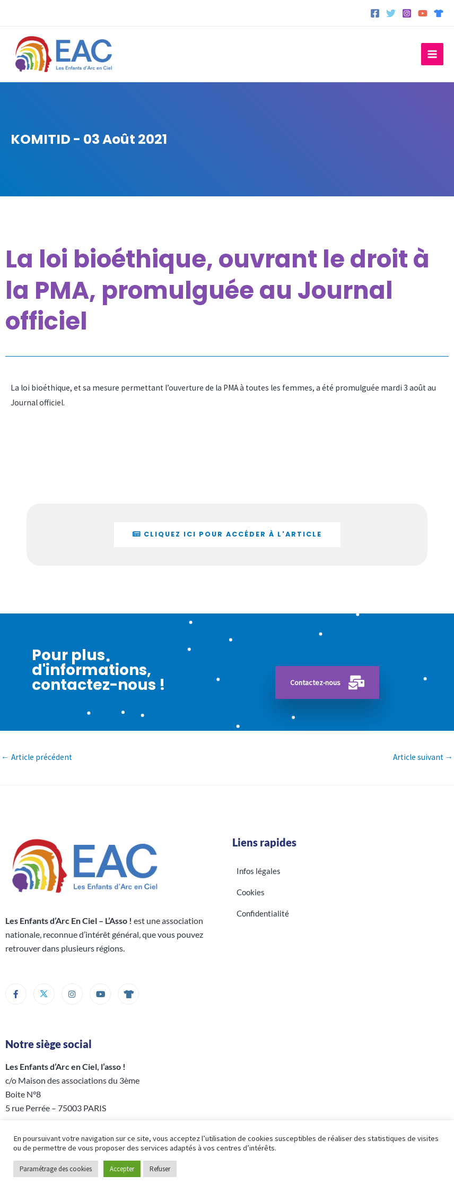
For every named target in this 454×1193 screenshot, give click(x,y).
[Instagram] (407, 13)
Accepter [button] (122, 1168)
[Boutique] (128, 994)
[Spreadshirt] (438, 13)
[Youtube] (100, 994)
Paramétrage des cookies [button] (56, 1168)
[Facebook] (375, 13)
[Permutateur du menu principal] (432, 54)
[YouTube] (422, 13)
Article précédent (36, 757)
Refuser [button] (160, 1168)
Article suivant (423, 757)
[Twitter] (391, 13)
